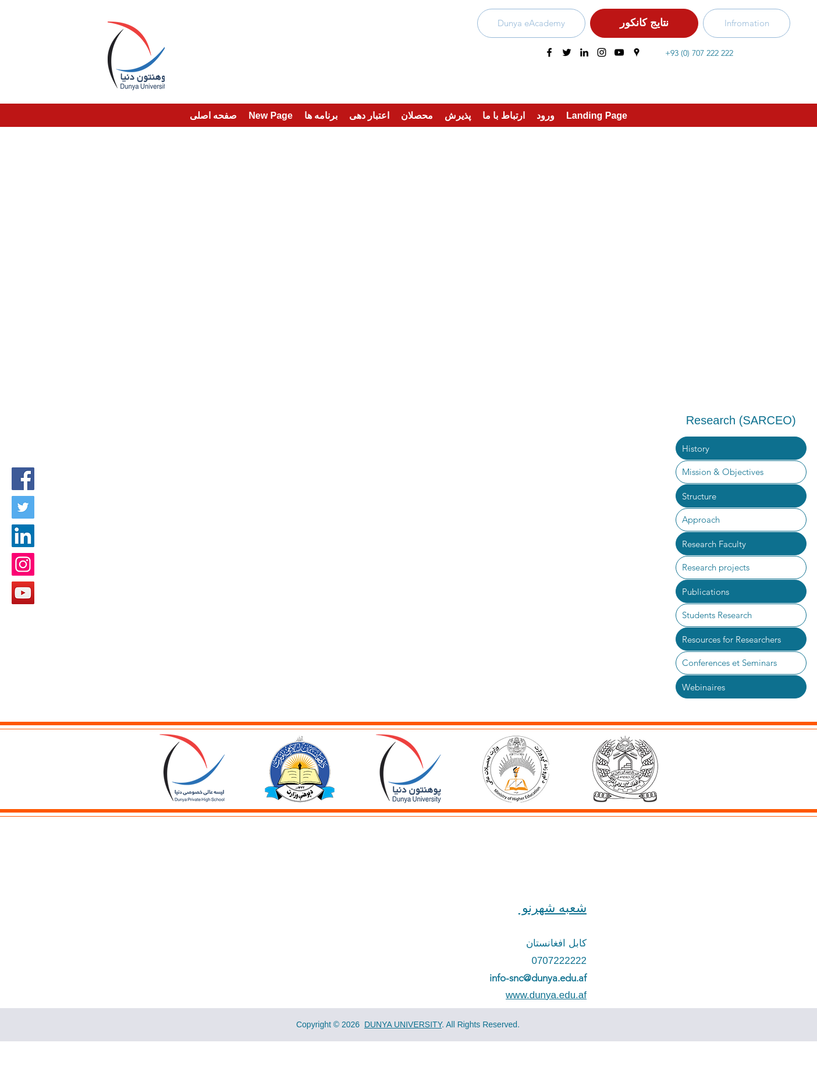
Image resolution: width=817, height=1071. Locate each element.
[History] (741, 448)
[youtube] (619, 52)
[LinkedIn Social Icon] (23, 535)
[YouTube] (23, 592)
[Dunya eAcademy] (531, 23)
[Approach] (741, 519)
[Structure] (741, 496)
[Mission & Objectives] (741, 472)
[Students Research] (741, 615)
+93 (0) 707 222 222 (699, 53)
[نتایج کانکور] (644, 23)
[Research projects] (741, 567)
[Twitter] (23, 507)
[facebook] (549, 52)
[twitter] (567, 52)
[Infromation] (746, 23)
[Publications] (741, 591)
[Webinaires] (741, 686)
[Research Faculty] (741, 543)
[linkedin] (584, 52)
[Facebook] (23, 478)
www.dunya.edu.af (546, 995)
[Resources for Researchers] (741, 639)
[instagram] (602, 52)
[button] (369, 115)
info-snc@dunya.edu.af (538, 978)
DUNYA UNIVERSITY (403, 1024)
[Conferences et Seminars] (741, 663)
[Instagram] (23, 564)
